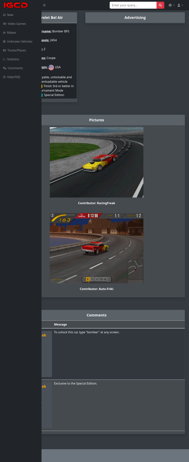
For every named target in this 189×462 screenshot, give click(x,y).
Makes (9, 33)
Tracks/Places (14, 50)
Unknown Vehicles (17, 41)
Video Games (14, 24)
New (8, 15)
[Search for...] (133, 5)
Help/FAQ (11, 77)
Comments (13, 68)
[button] (171, 5)
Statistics (11, 59)
